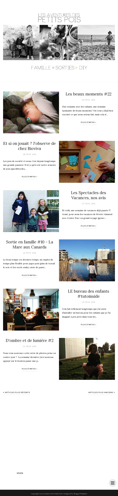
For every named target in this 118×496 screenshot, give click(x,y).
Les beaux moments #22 (88, 94)
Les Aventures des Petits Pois (50, 494)
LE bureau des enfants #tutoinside (88, 294)
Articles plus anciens (100, 392)
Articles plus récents (17, 392)
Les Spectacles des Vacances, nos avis (88, 195)
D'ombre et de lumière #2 (29, 340)
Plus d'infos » (88, 122)
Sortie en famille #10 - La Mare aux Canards (29, 244)
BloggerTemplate (80, 494)
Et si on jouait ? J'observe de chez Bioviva (29, 146)
